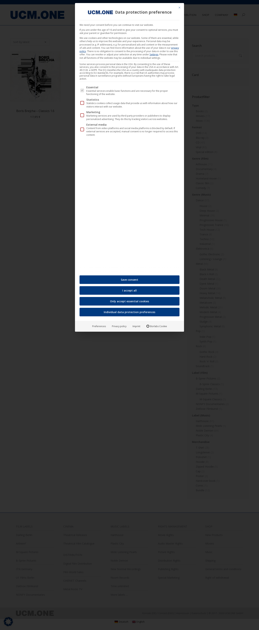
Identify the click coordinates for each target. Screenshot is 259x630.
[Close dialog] (179, 6)
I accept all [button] (129, 289)
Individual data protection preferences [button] (129, 310)
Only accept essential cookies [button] (129, 299)
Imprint (136, 324)
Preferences (99, 324)
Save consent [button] (129, 278)
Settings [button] (154, 53)
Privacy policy (119, 324)
